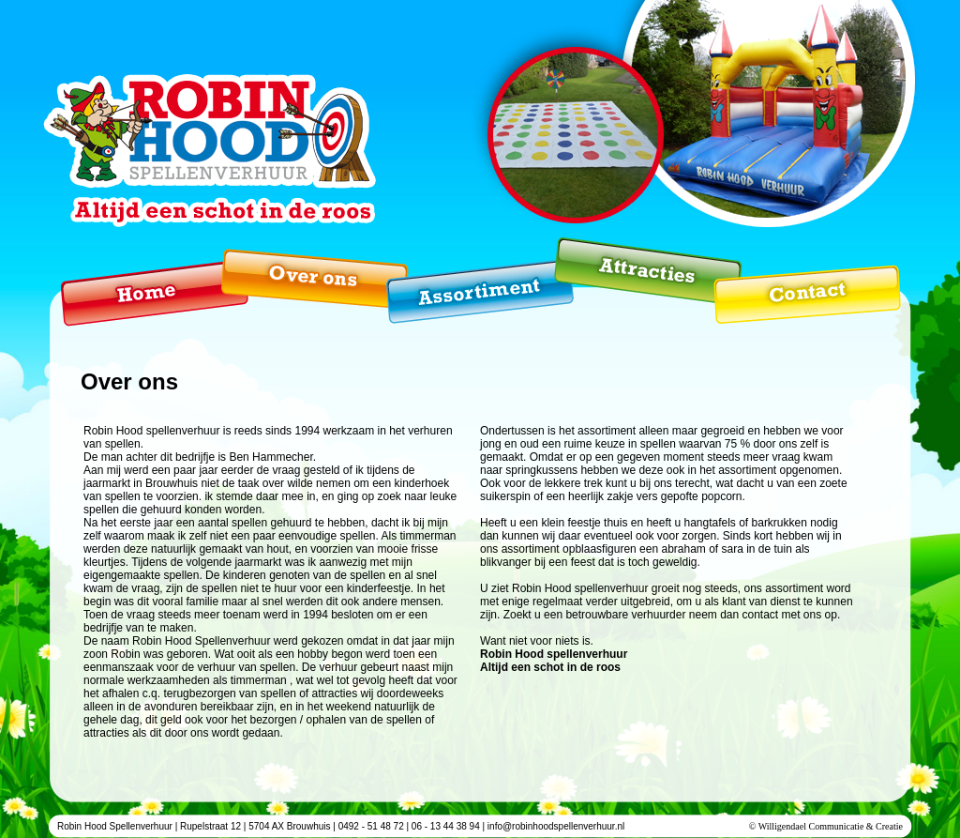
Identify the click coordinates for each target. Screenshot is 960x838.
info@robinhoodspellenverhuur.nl (556, 826)
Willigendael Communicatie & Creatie (830, 826)
